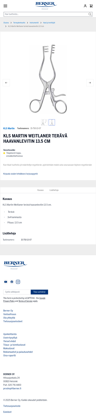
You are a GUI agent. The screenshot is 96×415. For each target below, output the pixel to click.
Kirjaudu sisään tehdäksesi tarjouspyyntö (20, 174)
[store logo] (44, 6)
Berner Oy (8, 310)
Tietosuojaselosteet (12, 321)
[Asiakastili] (85, 6)
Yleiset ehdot (9, 341)
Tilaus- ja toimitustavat (14, 344)
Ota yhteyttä (9, 317)
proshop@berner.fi (12, 388)
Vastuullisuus (9, 314)
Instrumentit (34, 23)
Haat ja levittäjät (49, 23)
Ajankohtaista (10, 334)
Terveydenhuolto (19, 23)
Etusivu (6, 23)
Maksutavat (8, 348)
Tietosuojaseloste (11, 406)
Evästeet (7, 412)
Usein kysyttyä (10, 337)
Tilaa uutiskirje (39, 292)
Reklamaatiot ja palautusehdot (18, 352)
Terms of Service (26, 301)
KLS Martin (9, 128)
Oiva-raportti (9, 355)
